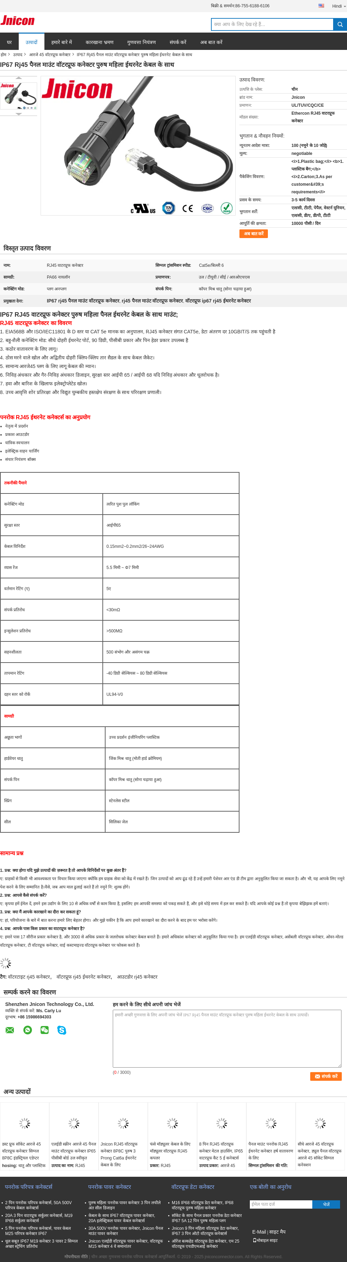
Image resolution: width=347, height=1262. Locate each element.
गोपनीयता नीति (76, 1256)
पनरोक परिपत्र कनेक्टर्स (28, 1187)
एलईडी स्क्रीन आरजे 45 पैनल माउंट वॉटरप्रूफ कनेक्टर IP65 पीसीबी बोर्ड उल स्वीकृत (73, 1151)
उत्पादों (31, 42)
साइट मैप (277, 1232)
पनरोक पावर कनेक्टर (109, 1187)
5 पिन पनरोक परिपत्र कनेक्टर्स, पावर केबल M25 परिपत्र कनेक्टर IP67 (38, 1231)
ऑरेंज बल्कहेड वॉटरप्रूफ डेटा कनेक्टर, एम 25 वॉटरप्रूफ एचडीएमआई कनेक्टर (205, 1244)
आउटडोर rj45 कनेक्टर (137, 977)
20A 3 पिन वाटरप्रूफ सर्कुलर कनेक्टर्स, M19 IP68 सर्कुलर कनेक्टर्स (39, 1218)
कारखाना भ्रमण (99, 42)
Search (340, 24)
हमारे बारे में (61, 42)
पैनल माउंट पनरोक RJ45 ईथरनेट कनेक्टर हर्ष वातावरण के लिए (270, 1151)
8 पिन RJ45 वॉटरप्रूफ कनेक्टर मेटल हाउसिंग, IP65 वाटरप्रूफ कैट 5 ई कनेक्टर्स (221, 1151)
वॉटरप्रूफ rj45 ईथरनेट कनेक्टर (84, 977)
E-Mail (259, 1232)
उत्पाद (17, 54)
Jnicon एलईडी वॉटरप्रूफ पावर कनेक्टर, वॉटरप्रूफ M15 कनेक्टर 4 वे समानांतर (125, 1244)
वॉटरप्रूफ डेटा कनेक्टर (192, 1187)
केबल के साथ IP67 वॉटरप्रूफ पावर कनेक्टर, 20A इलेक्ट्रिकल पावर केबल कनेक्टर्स (121, 1218)
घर (9, 42)
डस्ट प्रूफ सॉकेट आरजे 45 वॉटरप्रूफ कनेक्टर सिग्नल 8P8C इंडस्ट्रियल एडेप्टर (21, 1151)
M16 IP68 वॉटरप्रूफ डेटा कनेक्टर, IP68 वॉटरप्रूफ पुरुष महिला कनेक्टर (203, 1205)
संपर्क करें (178, 42)
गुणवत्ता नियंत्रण (141, 42)
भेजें (326, 1204)
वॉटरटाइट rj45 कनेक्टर (29, 977)
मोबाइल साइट (265, 1240)
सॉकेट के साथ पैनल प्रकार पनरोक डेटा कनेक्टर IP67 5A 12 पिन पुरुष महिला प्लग (207, 1218)
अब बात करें (211, 42)
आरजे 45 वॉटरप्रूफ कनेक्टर (49, 54)
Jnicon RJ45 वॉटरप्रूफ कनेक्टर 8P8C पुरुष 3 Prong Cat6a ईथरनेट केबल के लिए (119, 1154)
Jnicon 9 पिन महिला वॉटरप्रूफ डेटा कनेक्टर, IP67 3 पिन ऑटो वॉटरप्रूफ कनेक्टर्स (205, 1231)
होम (3, 54)
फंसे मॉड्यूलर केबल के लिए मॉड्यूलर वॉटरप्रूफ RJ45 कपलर (170, 1151)
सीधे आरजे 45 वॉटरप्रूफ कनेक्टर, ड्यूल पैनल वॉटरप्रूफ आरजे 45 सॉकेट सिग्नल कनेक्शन (319, 1154)
